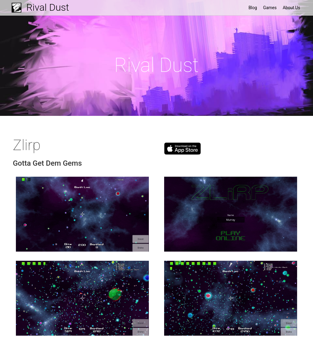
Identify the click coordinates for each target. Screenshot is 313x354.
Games (270, 7)
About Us (291, 7)
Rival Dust (47, 7)
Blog (253, 7)
